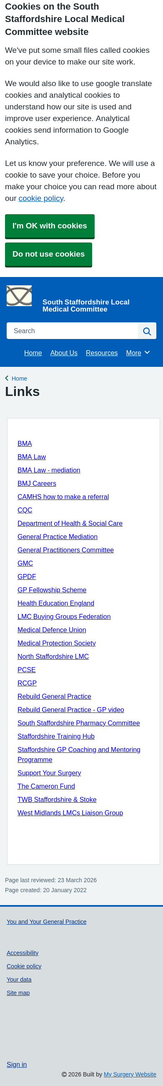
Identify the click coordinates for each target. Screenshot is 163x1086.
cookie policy (40, 198)
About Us (64, 352)
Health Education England (56, 603)
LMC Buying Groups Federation (64, 616)
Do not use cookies (49, 254)
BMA (25, 443)
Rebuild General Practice (54, 696)
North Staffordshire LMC (53, 656)
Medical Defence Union (52, 629)
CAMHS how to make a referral (63, 496)
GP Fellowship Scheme (52, 589)
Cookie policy (24, 966)
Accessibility (22, 953)
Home (33, 352)
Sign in (17, 1064)
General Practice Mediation (58, 536)
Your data (19, 979)
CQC (25, 510)
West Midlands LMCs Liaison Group (70, 812)
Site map (18, 993)
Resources (102, 352)
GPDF (27, 576)
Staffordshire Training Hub (56, 736)
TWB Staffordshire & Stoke (57, 799)
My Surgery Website (130, 1074)
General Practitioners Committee (66, 550)
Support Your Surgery (49, 772)
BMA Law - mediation (49, 470)
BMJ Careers (37, 483)
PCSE (27, 669)
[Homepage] (80, 298)
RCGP (27, 683)
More (138, 352)
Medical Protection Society (57, 643)
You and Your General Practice (47, 922)
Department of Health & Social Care (70, 523)
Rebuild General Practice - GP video (71, 709)
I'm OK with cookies (50, 226)
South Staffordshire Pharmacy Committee (79, 723)
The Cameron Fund (46, 786)
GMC (25, 563)
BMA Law (32, 456)
